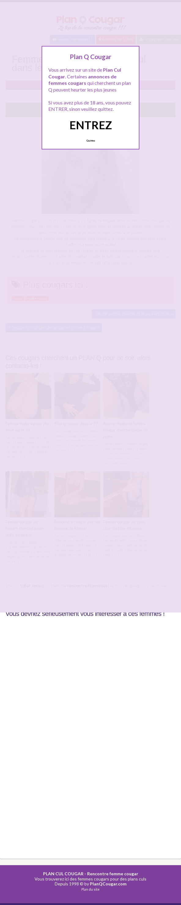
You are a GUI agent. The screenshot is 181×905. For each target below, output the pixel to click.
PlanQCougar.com (108, 883)
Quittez (90, 140)
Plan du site (90, 889)
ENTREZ (90, 125)
